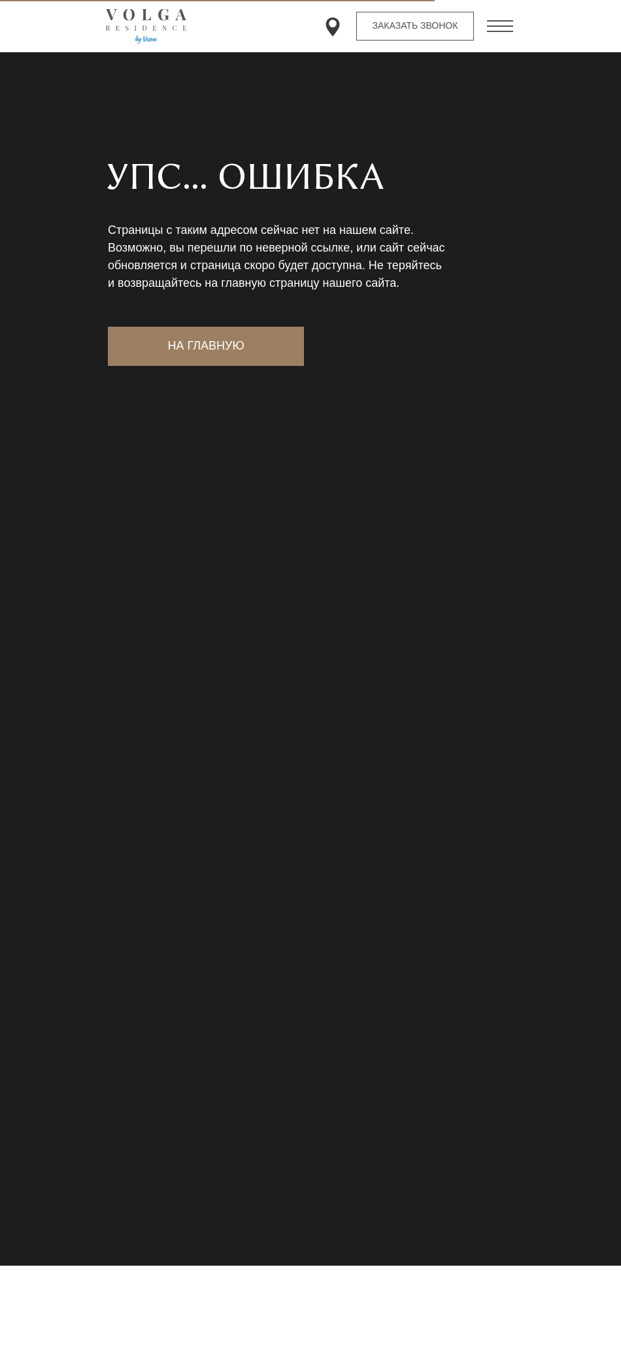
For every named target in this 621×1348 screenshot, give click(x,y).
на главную (205, 345)
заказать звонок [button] (415, 25)
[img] (332, 26)
